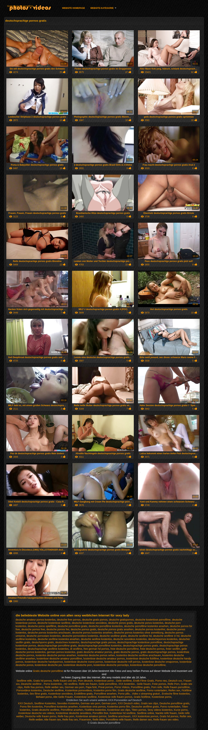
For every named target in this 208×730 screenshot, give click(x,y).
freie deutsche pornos (152, 648)
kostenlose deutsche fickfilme (142, 658)
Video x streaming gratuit (146, 693)
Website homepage (73, 8)
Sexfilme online (145, 713)
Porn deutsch (85, 680)
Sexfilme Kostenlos (45, 703)
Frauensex (85, 719)
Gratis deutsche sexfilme (131, 690)
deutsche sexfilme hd (140, 635)
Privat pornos (105, 687)
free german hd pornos (96, 648)
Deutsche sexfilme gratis (145, 706)
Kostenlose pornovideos (78, 690)
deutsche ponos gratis (120, 622)
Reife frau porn (66, 716)
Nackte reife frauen (166, 713)
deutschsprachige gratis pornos (98, 642)
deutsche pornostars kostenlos (43, 635)
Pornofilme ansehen (105, 693)
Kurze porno (180, 709)
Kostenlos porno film (104, 690)
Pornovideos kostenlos (29, 690)
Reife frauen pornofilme (177, 687)
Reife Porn (173, 683)
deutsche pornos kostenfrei (150, 629)
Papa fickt (91, 687)
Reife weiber (36, 719)
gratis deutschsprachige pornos (158, 652)
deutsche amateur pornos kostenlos (36, 619)
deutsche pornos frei (57, 629)
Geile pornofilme (108, 683)
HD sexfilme (70, 683)
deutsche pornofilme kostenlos (106, 626)
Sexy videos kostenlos (160, 709)
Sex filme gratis (38, 693)
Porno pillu (124, 693)
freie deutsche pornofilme (124, 648)
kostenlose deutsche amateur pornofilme (59, 658)
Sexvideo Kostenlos (68, 703)
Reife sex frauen (88, 683)
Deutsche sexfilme (31, 683)
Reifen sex (174, 690)
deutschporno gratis (43, 642)
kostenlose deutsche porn (77, 665)
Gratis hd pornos (42, 680)
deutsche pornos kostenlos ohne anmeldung (138, 632)
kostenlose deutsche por (48, 665)
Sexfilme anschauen (119, 716)
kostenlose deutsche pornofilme (148, 665)
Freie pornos (159, 683)
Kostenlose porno (104, 680)
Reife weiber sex (54, 687)
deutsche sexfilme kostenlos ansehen (59, 639)
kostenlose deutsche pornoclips (111, 665)
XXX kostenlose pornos (145, 716)
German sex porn (74, 687)
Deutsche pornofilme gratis (174, 703)
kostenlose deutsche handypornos (44, 661)
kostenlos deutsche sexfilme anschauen (138, 655)
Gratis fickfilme (142, 696)
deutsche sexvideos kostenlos (130, 639)
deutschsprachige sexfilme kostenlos (48, 648)
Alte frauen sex (52, 719)
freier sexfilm (173, 648)
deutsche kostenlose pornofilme (153, 619)
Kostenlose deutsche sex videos (36, 713)
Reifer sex (185, 716)
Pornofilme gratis (140, 687)
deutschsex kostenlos (67, 642)
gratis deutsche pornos (126, 652)
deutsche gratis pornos (95, 619)
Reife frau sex (70, 719)
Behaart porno (44, 696)
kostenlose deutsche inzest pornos (83, 661)
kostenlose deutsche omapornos (160, 661)
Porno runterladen (157, 690)
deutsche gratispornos (121, 619)
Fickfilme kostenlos (95, 709)
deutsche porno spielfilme (42, 626)
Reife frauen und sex (65, 680)
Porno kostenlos (53, 683)
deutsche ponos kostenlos (148, 622)
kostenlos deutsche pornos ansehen (56, 655)
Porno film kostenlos (31, 706)
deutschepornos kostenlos (163, 639)
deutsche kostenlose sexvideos (89, 622)
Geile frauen (144, 683)
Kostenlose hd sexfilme (123, 713)
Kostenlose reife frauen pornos (115, 696)
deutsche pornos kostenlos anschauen (49, 632)
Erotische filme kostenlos (176, 693)
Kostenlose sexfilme (85, 696)
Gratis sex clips (149, 703)
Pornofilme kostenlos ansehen (61, 706)
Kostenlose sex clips (118, 709)
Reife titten (99, 719)
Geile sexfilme (124, 680)
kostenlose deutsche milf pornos (122, 661)
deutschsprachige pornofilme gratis (57, 645)
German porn (109, 703)
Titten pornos (138, 709)
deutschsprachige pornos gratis (140, 645)
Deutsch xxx (175, 680)
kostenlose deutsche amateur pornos (104, 658)
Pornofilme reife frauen (119, 719)
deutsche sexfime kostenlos (96, 639)
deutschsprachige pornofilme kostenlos (100, 645)
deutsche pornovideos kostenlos (80, 635)
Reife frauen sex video (165, 719)
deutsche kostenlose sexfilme (53, 622)
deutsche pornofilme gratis (72, 626)
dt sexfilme (76, 648)
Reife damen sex (142, 719)
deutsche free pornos (69, 619)
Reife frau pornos (33, 687)
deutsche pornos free (33, 629)
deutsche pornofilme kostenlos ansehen (146, 626)
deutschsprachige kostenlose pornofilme (139, 642)
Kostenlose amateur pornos (91, 716)
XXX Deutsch (25, 703)
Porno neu (161, 680)
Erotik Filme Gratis (143, 680)
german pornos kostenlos (61, 652)
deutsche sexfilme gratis (113, 635)
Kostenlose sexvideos (60, 693)
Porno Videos (121, 687)
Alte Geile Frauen (63, 696)
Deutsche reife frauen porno (40, 716)
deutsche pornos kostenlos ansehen (92, 632)
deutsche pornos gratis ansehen (115, 629)
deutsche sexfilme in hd (166, 635)
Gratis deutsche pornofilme (20, 6)
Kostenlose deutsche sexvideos (73, 713)
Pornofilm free (100, 713)
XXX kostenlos (126, 683)
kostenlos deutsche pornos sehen (96, 655)
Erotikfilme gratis (83, 693)
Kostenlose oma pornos (92, 706)
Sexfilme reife (24, 680)
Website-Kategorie (102, 8)
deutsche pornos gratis (83, 629)
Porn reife (156, 687)
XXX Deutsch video (129, 703)
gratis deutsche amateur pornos (94, 652)
